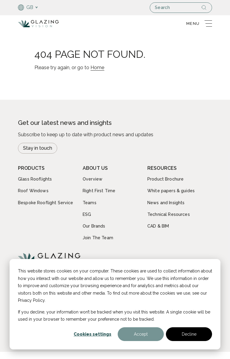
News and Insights (165, 202)
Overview (92, 179)
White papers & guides (171, 190)
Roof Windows (33, 190)
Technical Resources (168, 214)
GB (26, 7)
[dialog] (115, 304)
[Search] (206, 7)
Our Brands (94, 226)
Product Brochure (165, 179)
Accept (141, 334)
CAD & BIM (158, 226)
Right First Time (99, 190)
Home (97, 67)
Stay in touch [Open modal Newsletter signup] (37, 148)
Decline (189, 334)
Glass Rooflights (35, 179)
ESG (87, 214)
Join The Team (98, 237)
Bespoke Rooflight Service (45, 202)
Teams (89, 202)
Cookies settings (92, 334)
